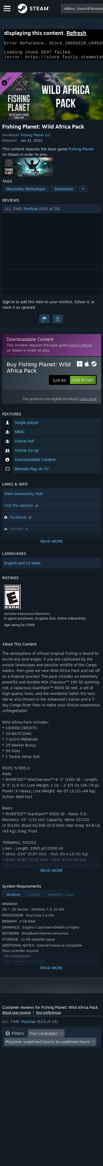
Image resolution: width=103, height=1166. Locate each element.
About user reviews (16, 1016)
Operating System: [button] (22, 1061)
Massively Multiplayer (25, 192)
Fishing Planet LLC (36, 138)
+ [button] (83, 192)
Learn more (88, 402)
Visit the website (21, 508)
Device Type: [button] (16, 1069)
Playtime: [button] (13, 1053)
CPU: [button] (53, 1061)
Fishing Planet (80, 152)
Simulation (63, 192)
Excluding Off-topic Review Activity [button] (37, 1045)
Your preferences (48, 1016)
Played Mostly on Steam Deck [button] (59, 1053)
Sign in (8, 305)
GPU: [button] (73, 1061)
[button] (51, 212)
